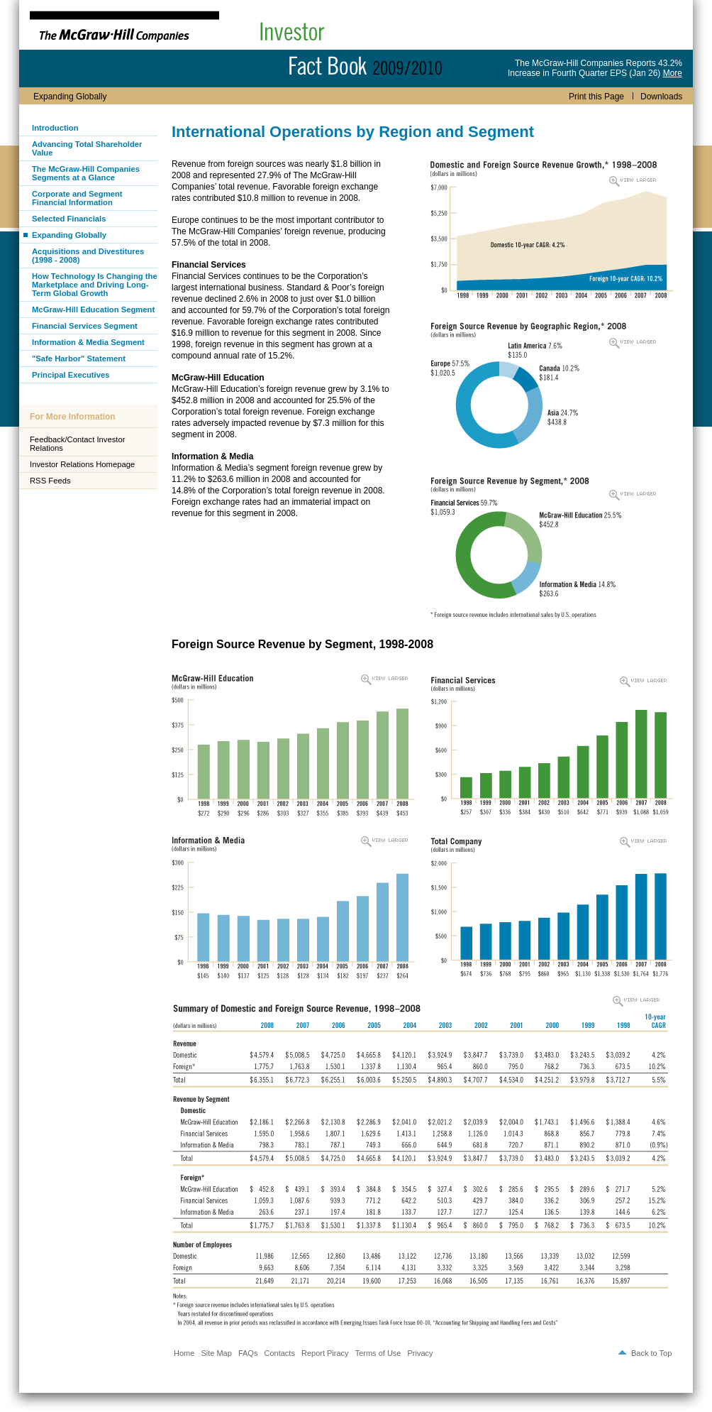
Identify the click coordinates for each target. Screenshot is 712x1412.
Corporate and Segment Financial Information (77, 198)
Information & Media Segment (88, 342)
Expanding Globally (69, 235)
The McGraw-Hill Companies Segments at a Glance (86, 173)
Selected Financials (69, 218)
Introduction (55, 128)
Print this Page (596, 97)
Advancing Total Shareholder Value (87, 148)
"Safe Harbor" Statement (79, 358)
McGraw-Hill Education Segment (93, 309)
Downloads (657, 97)
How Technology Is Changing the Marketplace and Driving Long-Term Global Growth (94, 284)
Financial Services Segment (85, 326)
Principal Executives (70, 375)
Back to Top (651, 1353)
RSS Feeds (50, 480)
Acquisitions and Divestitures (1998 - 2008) (88, 255)
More (672, 73)
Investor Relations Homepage (82, 464)
